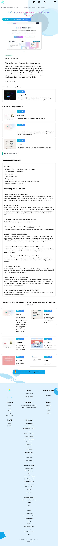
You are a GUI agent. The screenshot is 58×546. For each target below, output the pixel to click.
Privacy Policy (29, 396)
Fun (29, 505)
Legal (29, 494)
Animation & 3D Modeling (29, 425)
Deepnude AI (48, 405)
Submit (9, 410)
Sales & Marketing (29, 486)
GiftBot (46, 360)
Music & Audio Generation (29, 433)
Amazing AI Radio (22, 95)
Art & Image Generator (29, 436)
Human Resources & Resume (29, 428)
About (9, 407)
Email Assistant (29, 441)
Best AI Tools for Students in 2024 (29, 407)
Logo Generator (29, 449)
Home (3, 7)
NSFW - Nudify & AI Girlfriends (29, 500)
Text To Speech (29, 444)
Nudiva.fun (48, 408)
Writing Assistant (29, 513)
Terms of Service (29, 393)
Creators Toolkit (29, 457)
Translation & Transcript (29, 497)
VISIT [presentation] (21, 91)
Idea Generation (29, 460)
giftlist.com (16, 183)
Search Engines (29, 492)
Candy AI (48, 410)
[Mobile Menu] (55, 2)
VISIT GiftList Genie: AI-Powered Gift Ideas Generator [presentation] (17, 19)
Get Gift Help (47, 364)
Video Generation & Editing (29, 476)
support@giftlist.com (18, 294)
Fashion (29, 447)
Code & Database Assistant (29, 531)
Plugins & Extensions (29, 452)
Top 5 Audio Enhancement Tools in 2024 (29, 405)
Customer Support (29, 529)
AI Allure (48, 413)
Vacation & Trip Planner (29, 465)
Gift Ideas (18, 7)
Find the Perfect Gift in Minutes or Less (49, 346)
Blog (10, 413)
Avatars (29, 431)
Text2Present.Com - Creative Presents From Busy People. (31, 118)
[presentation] (45, 2)
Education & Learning (29, 455)
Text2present (20, 115)
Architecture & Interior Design (29, 462)
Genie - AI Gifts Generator (20, 364)
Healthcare (29, 507)
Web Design (29, 489)
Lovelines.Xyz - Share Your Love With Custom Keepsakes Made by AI (34, 147)
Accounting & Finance (29, 518)
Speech (29, 534)
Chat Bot (29, 502)
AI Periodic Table (9, 415)
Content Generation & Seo (29, 478)
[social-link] (34, 2)
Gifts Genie (19, 360)
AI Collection (26, 539)
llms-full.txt (9, 425)
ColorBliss (19, 128)
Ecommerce (29, 510)
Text (29, 473)
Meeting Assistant (29, 423)
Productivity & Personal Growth (29, 439)
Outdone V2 (47, 342)
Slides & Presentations (29, 484)
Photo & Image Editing (28, 468)
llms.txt (9, 423)
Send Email (48, 395)
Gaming (29, 521)
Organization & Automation (29, 481)
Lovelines (19, 144)
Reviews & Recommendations (29, 515)
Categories (9, 8)
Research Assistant (29, 470)
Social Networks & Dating (29, 526)
